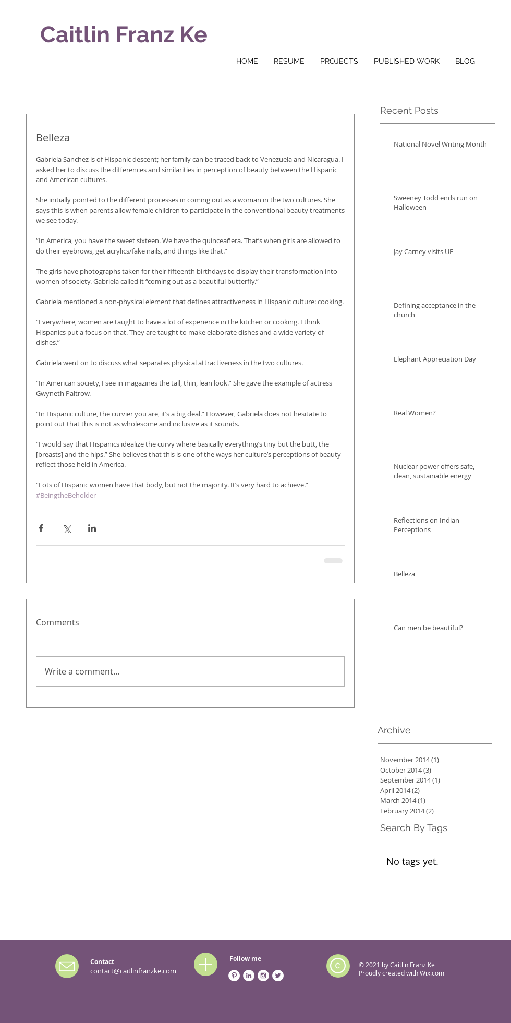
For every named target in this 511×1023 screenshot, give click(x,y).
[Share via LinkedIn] (92, 528)
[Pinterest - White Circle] (234, 975)
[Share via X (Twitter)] (66, 528)
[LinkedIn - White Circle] (248, 975)
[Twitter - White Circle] (278, 975)
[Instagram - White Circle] (263, 975)
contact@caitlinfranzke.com (133, 971)
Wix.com (432, 973)
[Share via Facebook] (41, 528)
